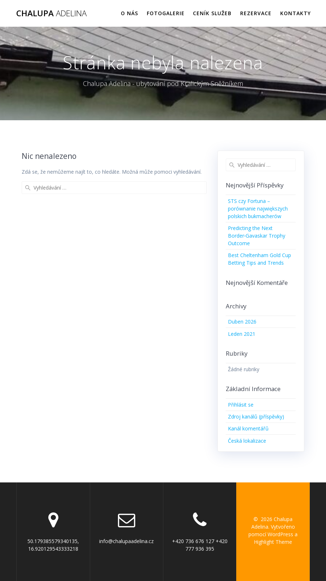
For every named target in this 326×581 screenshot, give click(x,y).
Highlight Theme (273, 541)
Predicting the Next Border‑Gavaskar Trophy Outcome (257, 236)
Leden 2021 (241, 333)
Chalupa (51, 13)
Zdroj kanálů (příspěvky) (256, 416)
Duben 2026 (242, 321)
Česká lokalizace (247, 440)
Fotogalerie (166, 13)
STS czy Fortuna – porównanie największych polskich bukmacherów (258, 209)
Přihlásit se (241, 404)
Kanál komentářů (248, 428)
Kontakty (295, 13)
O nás (129, 13)
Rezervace (256, 13)
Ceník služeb (212, 13)
